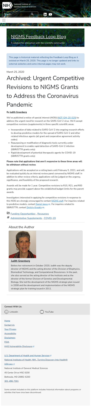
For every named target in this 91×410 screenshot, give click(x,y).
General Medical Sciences (25, 7)
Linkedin (14, 311)
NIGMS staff (57, 200)
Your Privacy (10, 329)
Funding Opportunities (23, 213)
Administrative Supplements (26, 218)
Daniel (43, 204)
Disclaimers (9, 337)
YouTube (49, 311)
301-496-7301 (11, 381)
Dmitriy (35, 207)
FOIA (6, 341)
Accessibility (10, 333)
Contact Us (9, 325)
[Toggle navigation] (4, 20)
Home (7, 320)
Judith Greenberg (18, 112)
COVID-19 (50, 218)
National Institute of (22, 4)
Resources (43, 213)
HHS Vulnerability (19, 346)
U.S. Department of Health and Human (28, 355)
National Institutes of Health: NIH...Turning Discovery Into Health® (36, 359)
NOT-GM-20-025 (67, 117)
